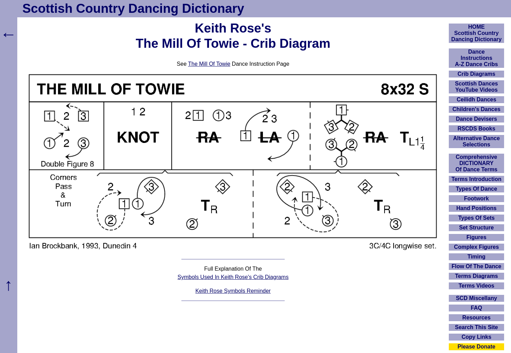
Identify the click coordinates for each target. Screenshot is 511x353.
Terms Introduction (477, 179)
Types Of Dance (476, 189)
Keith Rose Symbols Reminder (233, 291)
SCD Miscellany (476, 298)
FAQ (476, 308)
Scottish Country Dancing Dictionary (133, 8)
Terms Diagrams (476, 276)
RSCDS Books (476, 129)
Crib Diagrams (476, 74)
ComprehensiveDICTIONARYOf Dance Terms (476, 163)
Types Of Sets (476, 218)
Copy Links (476, 337)
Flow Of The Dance (476, 266)
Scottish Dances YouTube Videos (476, 87)
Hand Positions (476, 208)
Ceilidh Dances (476, 99)
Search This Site (476, 327)
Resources (476, 317)
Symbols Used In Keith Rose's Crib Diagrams (233, 277)
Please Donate (476, 347)
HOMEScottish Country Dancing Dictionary (476, 33)
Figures (476, 237)
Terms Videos (476, 286)
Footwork (476, 198)
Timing (476, 257)
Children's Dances (477, 109)
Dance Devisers (476, 119)
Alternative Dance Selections (476, 141)
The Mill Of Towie (209, 64)
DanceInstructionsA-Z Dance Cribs (476, 58)
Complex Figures (476, 247)
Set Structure (476, 227)
